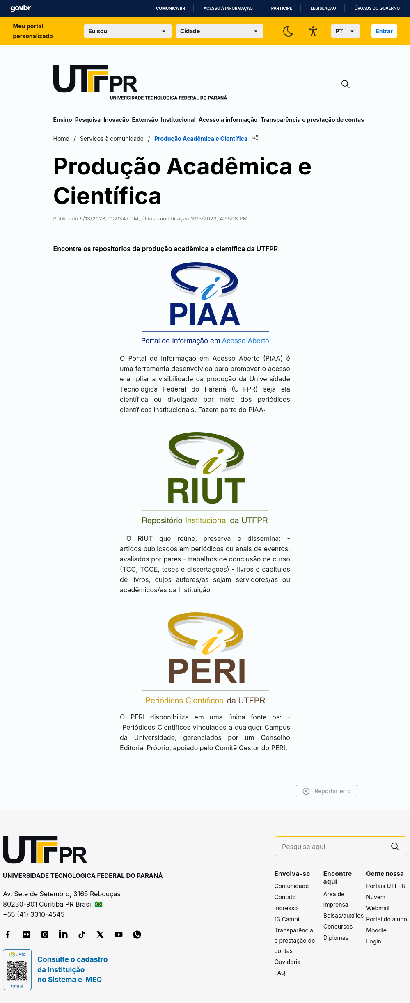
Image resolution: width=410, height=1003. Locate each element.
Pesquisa (88, 119)
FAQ (280, 972)
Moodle (376, 930)
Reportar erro (326, 791)
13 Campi (287, 919)
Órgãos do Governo (377, 8)
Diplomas (335, 937)
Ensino (62, 119)
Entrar (384, 30)
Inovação (116, 119)
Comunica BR (170, 8)
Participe (281, 8)
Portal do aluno (386, 919)
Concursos (338, 926)
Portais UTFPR (385, 885)
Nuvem (375, 896)
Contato (285, 896)
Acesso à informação (228, 8)
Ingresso (286, 908)
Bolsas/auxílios (343, 915)
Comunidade (292, 885)
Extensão (145, 119)
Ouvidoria (288, 961)
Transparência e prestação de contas (312, 119)
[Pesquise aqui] (333, 847)
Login (373, 941)
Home (61, 138)
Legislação (323, 8)
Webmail (377, 908)
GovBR (20, 8)
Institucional (178, 119)
